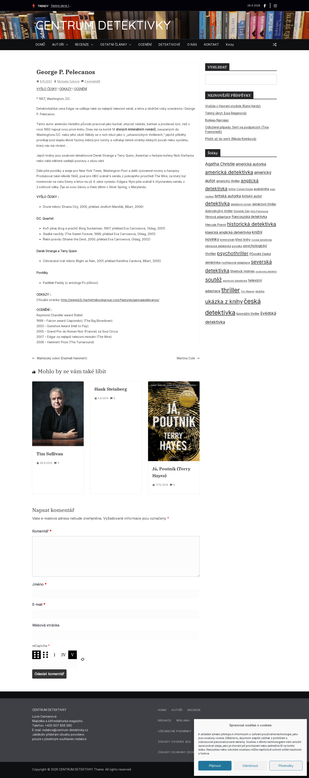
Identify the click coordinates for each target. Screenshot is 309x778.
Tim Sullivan (49, 454)
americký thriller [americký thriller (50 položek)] (228, 181)
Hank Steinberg (110, 389)
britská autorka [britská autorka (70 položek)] (228, 196)
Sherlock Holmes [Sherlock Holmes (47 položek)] (242, 271)
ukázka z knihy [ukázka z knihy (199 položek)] (224, 301)
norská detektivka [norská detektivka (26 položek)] (261, 239)
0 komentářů (90, 81)
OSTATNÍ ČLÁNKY (113, 44)
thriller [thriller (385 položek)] (230, 290)
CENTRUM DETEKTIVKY (103, 25)
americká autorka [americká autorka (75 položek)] (251, 164)
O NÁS (192, 44)
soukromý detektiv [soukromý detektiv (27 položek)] (266, 271)
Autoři (176, 710)
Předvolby (285, 766)
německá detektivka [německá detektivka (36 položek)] (218, 246)
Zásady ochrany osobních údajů (185, 752)
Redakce (164, 720)
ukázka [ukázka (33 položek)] (259, 291)
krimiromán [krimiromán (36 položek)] (227, 239)
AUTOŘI (58, 44)
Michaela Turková (68, 81)
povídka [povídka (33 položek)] (237, 246)
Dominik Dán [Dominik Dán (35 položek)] (242, 211)
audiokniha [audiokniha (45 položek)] (261, 189)
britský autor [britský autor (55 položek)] (252, 196)
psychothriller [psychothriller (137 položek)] (232, 253)
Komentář (42, 531)
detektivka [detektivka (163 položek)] (217, 204)
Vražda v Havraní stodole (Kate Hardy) (233, 106)
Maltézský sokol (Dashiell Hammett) (59, 358)
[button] (66, 45)
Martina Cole (188, 358)
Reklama (183, 720)
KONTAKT (211, 44)
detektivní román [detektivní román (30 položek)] (241, 204)
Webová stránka (45, 625)
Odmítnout (250, 766)
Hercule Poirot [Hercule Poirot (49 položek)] (215, 225)
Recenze (194, 710)
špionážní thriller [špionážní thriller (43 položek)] (247, 313)
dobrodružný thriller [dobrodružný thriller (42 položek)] (219, 211)
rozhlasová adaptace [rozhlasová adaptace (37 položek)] (235, 262)
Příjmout (215, 766)
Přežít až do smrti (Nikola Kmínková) (230, 139)
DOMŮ (40, 44)
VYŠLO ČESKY (46, 89)
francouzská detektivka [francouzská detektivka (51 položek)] (249, 217)
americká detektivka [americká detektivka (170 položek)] (229, 172)
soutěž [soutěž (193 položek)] (213, 279)
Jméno (39, 584)
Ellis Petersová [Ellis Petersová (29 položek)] (259, 211)
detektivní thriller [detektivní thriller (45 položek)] (264, 204)
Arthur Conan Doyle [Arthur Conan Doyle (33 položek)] (240, 189)
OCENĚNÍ (145, 44)
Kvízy (230, 44)
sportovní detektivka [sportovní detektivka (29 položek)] (235, 280)
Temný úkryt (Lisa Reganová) (61, 5)
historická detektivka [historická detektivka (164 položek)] (251, 224)
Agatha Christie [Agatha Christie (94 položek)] (220, 163)
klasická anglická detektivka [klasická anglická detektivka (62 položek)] (228, 232)
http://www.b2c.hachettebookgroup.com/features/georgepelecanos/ (110, 300)
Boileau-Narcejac (217, 120)
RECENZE (82, 44)
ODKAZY (65, 89)
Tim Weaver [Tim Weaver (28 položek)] (247, 291)
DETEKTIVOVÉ (169, 44)
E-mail (38, 604)
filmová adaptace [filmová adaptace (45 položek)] (218, 217)
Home (162, 710)
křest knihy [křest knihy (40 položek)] (243, 239)
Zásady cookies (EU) (174, 741)
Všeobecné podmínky (174, 731)
